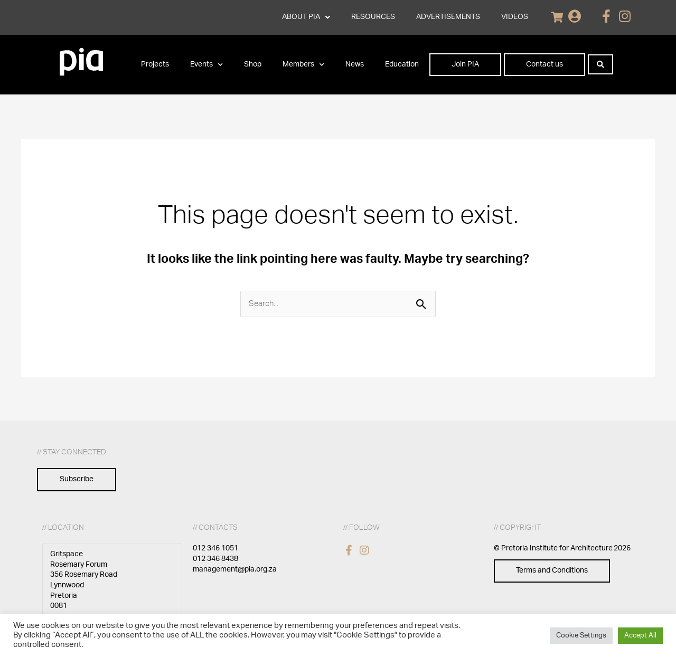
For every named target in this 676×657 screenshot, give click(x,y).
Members (303, 65)
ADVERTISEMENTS (448, 17)
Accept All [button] (640, 635)
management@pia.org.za (235, 569)
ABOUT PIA (306, 17)
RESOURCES (373, 17)
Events (206, 65)
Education (402, 64)
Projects (155, 64)
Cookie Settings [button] (581, 635)
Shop (252, 64)
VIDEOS (514, 17)
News (354, 64)
